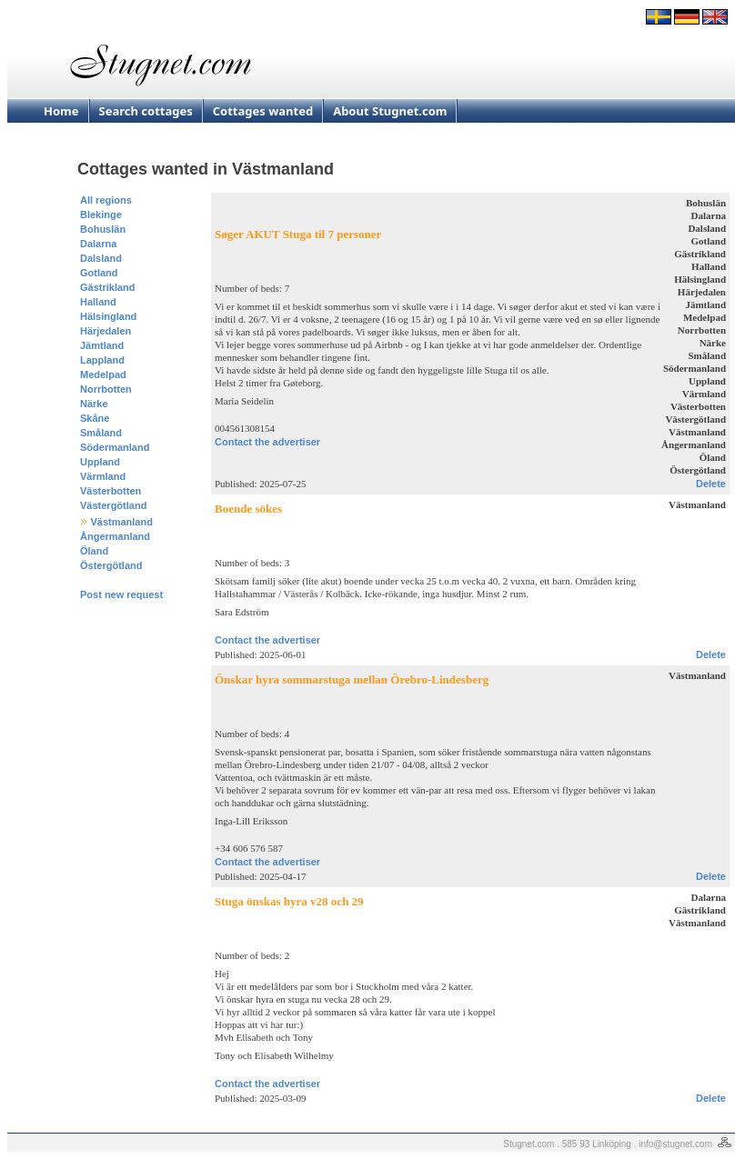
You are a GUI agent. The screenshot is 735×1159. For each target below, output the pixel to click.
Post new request (121, 594)
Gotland (99, 272)
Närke (94, 403)
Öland (94, 550)
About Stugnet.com (390, 111)
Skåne (94, 418)
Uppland (100, 461)
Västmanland (121, 521)
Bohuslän (103, 229)
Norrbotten (106, 389)
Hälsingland (108, 316)
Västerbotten (110, 490)
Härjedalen (105, 330)
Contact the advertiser (267, 441)
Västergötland (113, 505)
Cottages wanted (263, 111)
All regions (106, 200)
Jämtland (102, 345)
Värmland (103, 476)
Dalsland (101, 258)
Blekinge (101, 214)
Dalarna (98, 243)
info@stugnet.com (675, 1144)
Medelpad (103, 374)
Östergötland (111, 565)
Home (61, 111)
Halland (98, 301)
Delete (711, 483)
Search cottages (146, 111)
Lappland (102, 360)
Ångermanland (115, 536)
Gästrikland (108, 287)
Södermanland (114, 447)
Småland (101, 432)
